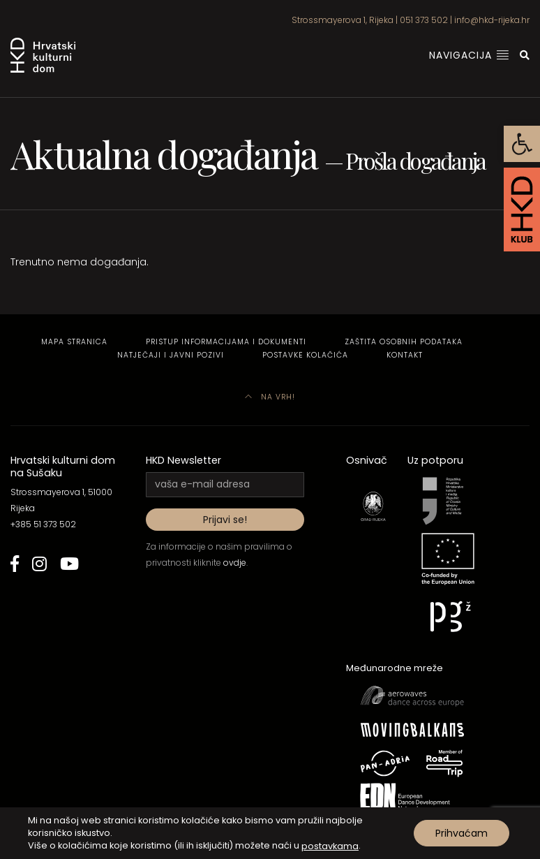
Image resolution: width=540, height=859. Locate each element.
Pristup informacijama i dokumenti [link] (226, 342)
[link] (522, 144)
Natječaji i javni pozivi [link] (170, 355)
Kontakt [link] (405, 355)
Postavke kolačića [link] (305, 355)
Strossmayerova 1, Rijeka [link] (342, 20)
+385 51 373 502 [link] (43, 524)
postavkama (330, 845)
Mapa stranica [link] (74, 342)
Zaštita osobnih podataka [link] (404, 342)
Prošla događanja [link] (415, 160)
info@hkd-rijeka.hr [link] (492, 20)
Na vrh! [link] (270, 397)
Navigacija (469, 55)
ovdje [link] (234, 562)
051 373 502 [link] (424, 20)
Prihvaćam (461, 833)
